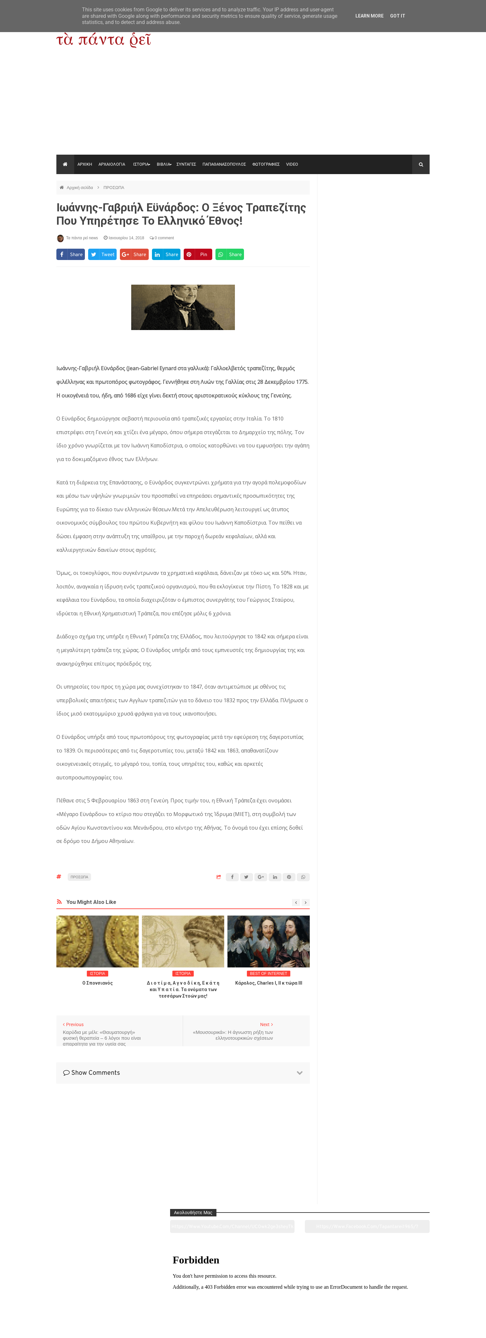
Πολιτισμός (243, 1297)
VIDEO (292, 164)
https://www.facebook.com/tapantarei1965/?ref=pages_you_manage (404, 203)
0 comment (162, 238)
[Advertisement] (243, 106)
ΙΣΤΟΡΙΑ (141, 164)
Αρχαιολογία (92, 1297)
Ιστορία (167, 1297)
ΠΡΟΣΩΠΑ (113, 187)
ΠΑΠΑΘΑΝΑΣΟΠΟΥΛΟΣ (224, 164)
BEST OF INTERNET (268, 973)
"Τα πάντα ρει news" (121, 1328)
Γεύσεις (318, 1297)
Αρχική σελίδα (80, 187)
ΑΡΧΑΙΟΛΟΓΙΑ (111, 164)
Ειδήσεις (393, 1297)
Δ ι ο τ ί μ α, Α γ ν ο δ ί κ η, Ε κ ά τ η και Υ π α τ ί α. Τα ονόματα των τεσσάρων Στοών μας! (183, 989)
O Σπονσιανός (97, 983)
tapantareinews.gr (411, 1328)
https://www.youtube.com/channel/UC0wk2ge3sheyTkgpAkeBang (350, 203)
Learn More (369, 15)
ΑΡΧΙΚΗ (84, 164)
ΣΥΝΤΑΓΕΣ (186, 164)
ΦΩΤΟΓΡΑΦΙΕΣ (266, 164)
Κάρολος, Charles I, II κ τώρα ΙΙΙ (268, 983)
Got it (397, 15)
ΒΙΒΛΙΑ (163, 164)
